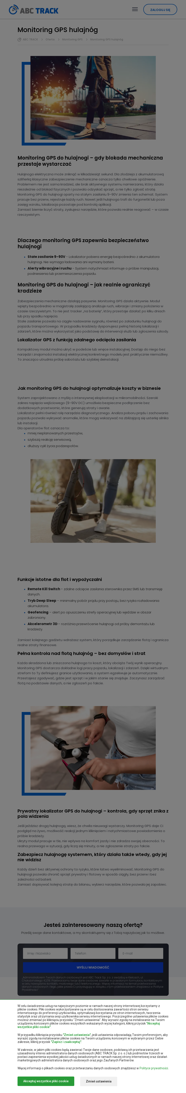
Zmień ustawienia (100, 1081)
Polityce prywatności (154, 1068)
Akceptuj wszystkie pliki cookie (46, 1081)
